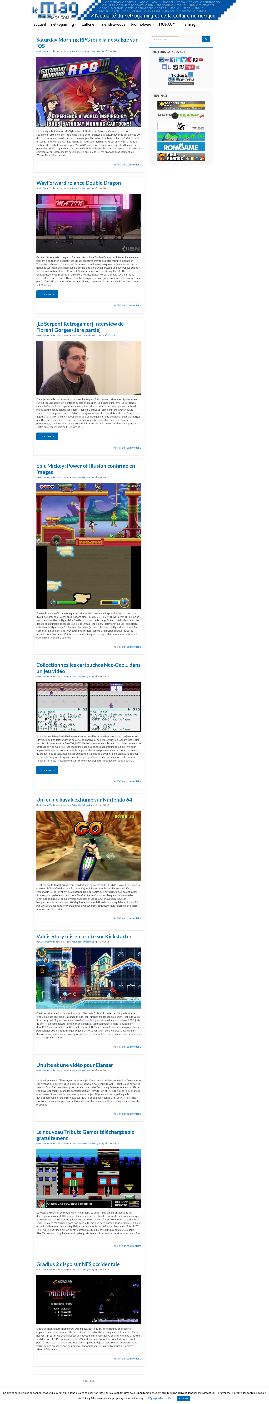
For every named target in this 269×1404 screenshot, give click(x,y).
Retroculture (98, 335)
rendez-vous (114, 24)
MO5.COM (168, 24)
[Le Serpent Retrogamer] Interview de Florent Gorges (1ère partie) (80, 327)
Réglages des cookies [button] (160, 1398)
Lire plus (88, 1380)
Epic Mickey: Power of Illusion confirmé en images (85, 469)
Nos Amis (86, 335)
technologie (142, 24)
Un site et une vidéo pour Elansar (74, 1065)
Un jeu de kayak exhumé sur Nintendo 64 (84, 799)
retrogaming (64, 24)
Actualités (76, 51)
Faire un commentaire (129, 164)
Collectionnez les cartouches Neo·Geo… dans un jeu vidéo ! (88, 668)
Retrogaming (98, 51)
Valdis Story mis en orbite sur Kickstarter (84, 936)
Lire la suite (47, 294)
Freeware (86, 51)
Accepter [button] (183, 1398)
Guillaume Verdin (47, 51)
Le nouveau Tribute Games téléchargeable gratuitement (85, 1135)
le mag (191, 24)
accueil (40, 24)
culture (89, 24)
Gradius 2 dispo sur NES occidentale (78, 1264)
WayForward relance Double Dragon (78, 183)
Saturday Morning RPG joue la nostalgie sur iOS (87, 42)
